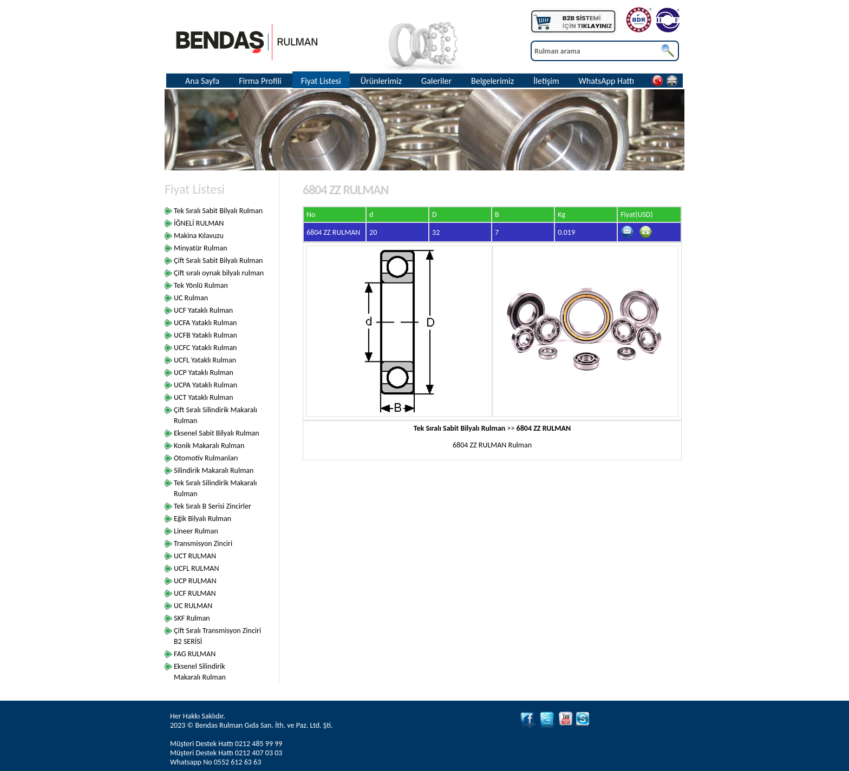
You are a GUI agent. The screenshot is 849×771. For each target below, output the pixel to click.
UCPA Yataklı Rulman (205, 385)
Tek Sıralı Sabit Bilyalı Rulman (218, 210)
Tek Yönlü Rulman (201, 285)
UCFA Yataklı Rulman (205, 322)
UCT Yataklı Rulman (203, 397)
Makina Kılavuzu (199, 235)
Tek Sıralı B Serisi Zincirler (212, 506)
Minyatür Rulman (200, 248)
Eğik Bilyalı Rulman (202, 518)
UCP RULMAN (195, 580)
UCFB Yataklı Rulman (205, 335)
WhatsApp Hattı (607, 81)
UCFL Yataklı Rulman (205, 360)
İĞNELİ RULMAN (199, 223)
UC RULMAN (193, 605)
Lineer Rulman (196, 531)
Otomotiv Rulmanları (206, 458)
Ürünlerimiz (381, 81)
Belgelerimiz (492, 81)
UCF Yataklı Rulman (203, 310)
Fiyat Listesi (321, 81)
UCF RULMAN (195, 593)
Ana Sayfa (202, 81)
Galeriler (436, 81)
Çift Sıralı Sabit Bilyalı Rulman (218, 260)
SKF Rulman (192, 618)
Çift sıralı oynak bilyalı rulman (219, 273)
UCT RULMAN (195, 556)
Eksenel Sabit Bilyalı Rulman (216, 433)
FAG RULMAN (194, 653)
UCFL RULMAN (196, 568)
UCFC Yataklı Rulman (205, 347)
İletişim (546, 81)
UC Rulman (191, 297)
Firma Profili (260, 81)
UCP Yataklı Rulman (203, 372)
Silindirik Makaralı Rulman (213, 470)
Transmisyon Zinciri (203, 543)
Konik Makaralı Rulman (209, 445)
